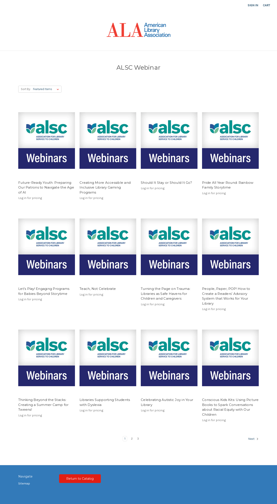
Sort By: (26, 89)
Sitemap (24, 483)
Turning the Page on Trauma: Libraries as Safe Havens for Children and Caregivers (165, 293)
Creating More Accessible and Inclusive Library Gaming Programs (105, 187)
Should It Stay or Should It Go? (166, 183)
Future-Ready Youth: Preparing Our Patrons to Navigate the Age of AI (46, 187)
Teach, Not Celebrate (98, 289)
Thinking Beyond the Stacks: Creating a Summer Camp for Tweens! (43, 405)
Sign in (253, 5)
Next (253, 439)
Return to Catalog (80, 479)
